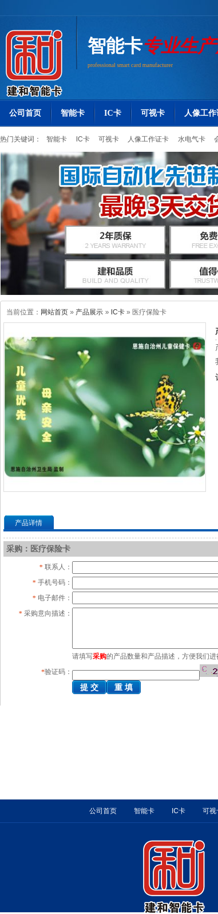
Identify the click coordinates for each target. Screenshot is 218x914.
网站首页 (54, 312)
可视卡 (153, 113)
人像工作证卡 (147, 139)
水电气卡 (190, 139)
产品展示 (89, 312)
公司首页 (25, 113)
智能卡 (115, 46)
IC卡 (112, 113)
